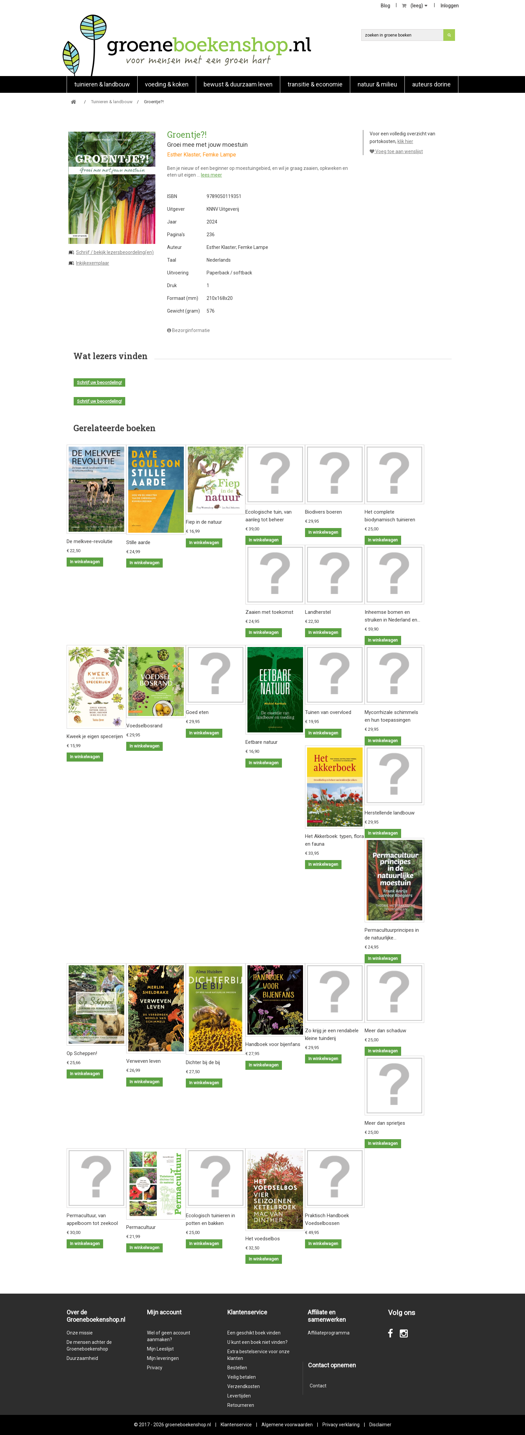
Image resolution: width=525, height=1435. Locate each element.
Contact (318, 1385)
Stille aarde (138, 542)
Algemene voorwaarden (287, 1424)
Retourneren (240, 1405)
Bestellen (237, 1367)
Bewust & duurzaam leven (238, 84)
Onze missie (80, 1332)
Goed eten (197, 712)
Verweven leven (143, 1061)
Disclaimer (380, 1424)
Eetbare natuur (261, 742)
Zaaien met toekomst (269, 612)
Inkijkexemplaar (92, 263)
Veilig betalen (241, 1377)
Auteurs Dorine (431, 84)
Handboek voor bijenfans (272, 1044)
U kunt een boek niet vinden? (257, 1342)
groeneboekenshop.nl (188, 1424)
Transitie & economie (315, 84)
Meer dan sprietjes (385, 1123)
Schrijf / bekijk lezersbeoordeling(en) (115, 252)
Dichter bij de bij (203, 1062)
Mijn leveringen (163, 1358)
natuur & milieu (377, 84)
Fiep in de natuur (204, 522)
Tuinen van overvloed (328, 712)
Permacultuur (141, 1227)
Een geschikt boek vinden (254, 1332)
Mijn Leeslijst (160, 1349)
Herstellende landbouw (390, 813)
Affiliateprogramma (329, 1332)
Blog (385, 5)
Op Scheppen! (82, 1053)
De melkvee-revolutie (89, 541)
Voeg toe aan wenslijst (396, 151)
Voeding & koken (167, 84)
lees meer (211, 175)
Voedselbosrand (144, 726)
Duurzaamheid (82, 1358)
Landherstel (318, 612)
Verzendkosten (243, 1386)
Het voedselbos (262, 1239)
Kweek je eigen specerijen (95, 736)
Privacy (154, 1367)
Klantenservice (236, 1424)
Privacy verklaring (341, 1424)
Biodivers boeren (323, 512)
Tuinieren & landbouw (102, 84)
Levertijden (239, 1395)
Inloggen (450, 5)
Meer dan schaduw (385, 1031)
